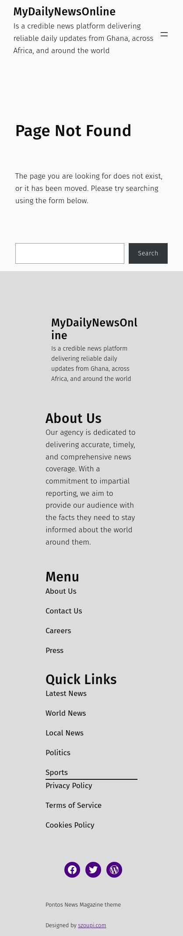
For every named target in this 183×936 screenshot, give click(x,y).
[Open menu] (164, 34)
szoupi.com (92, 925)
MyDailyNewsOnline (65, 11)
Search (148, 253)
